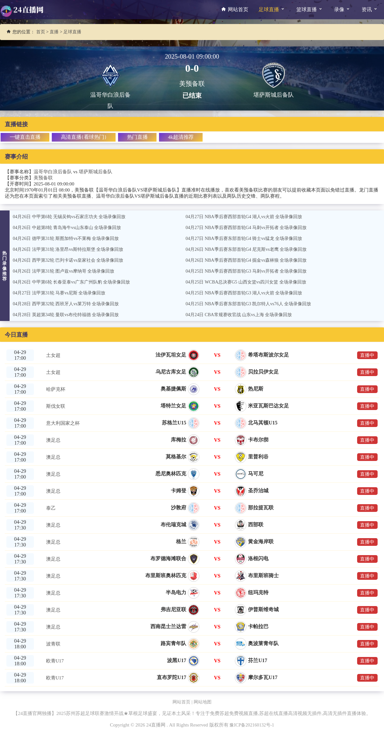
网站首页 (234, 9)
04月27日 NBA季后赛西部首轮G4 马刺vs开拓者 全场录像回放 (250, 227)
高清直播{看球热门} (83, 137)
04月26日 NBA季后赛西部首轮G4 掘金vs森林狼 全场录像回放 (250, 260)
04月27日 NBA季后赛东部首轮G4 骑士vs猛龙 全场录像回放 (248, 238)
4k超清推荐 (180, 137)
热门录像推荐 (4, 266)
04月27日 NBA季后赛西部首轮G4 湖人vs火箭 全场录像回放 (248, 216)
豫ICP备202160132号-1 (252, 724)
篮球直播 (309, 8)
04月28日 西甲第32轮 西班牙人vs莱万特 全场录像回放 (69, 303)
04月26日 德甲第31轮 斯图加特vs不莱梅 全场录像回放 (69, 238)
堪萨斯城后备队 (95, 171)
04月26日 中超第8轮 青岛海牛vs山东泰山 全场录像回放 (71, 227)
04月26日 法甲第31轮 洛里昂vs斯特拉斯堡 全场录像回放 (72, 249)
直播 (54, 31)
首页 (40, 31)
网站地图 (203, 701)
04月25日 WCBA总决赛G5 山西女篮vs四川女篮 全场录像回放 (250, 281)
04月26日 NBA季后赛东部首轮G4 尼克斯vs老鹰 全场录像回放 (250, 249)
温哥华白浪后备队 (53, 171)
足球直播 (271, 8)
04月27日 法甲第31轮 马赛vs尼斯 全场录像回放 (62, 292)
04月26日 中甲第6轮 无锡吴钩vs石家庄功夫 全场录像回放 (73, 216)
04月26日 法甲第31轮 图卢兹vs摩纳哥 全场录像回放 (67, 271)
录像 (342, 8)
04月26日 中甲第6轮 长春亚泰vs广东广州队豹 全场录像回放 (75, 281)
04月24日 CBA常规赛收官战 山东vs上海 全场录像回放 (242, 314)
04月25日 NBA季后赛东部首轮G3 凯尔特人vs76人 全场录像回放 (253, 303)
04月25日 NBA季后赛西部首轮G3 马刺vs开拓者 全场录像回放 (250, 271)
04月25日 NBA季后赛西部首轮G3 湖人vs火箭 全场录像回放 (248, 292)
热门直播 (137, 137)
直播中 (366, 355)
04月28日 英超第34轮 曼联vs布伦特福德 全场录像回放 (69, 314)
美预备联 (43, 177)
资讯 (369, 8)
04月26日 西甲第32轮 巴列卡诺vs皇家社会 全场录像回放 (72, 260)
